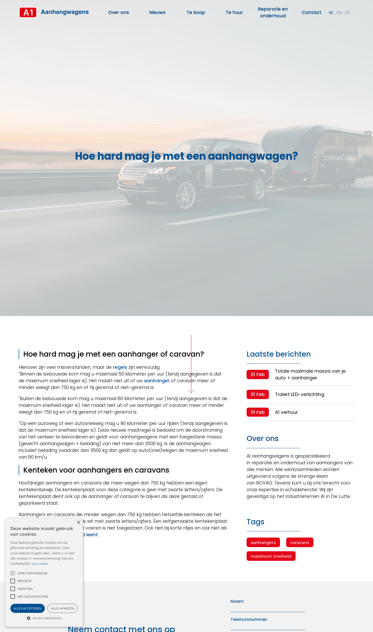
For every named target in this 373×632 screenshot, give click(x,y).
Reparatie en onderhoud (273, 12)
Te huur (234, 12)
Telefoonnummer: (249, 619)
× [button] (78, 523)
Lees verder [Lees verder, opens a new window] (40, 563)
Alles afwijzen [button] (62, 608)
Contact (311, 12)
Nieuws (157, 12)
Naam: (237, 601)
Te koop (196, 12)
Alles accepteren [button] (27, 608)
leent (92, 535)
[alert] (44, 572)
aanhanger (157, 381)
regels (120, 367)
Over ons (118, 12)
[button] (13, 573)
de (347, 13)
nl (331, 13)
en (339, 13)
